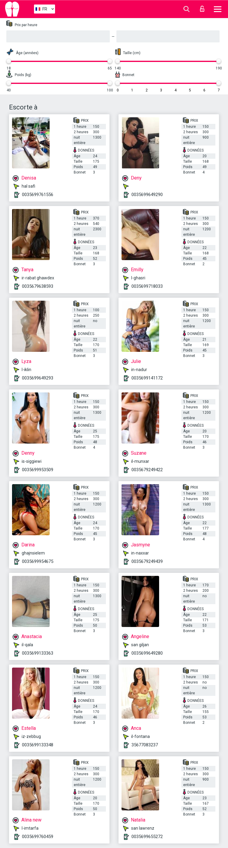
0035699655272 (147, 836)
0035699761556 (37, 194)
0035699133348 (37, 745)
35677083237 (144, 745)
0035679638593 (37, 286)
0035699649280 (147, 653)
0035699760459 (37, 836)
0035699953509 (37, 469)
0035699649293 (37, 378)
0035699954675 (37, 561)
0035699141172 (147, 378)
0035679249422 (147, 469)
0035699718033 (147, 286)
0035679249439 (147, 561)
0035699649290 (147, 194)
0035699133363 (37, 653)
